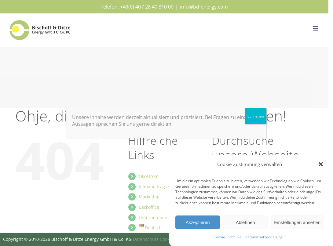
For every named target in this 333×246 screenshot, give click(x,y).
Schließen (255, 116)
